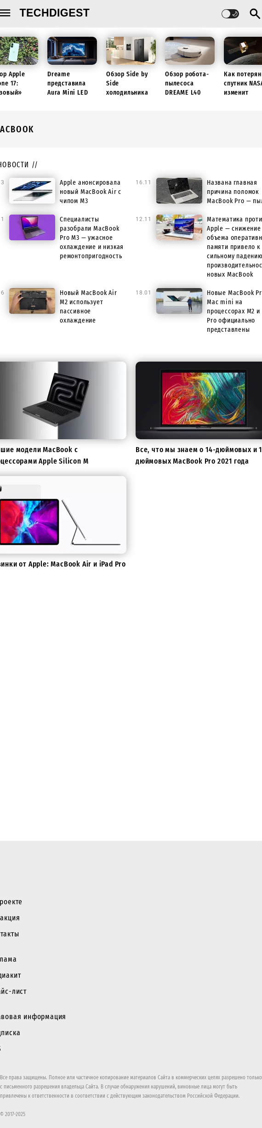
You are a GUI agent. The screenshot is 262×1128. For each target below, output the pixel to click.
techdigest (55, 13)
